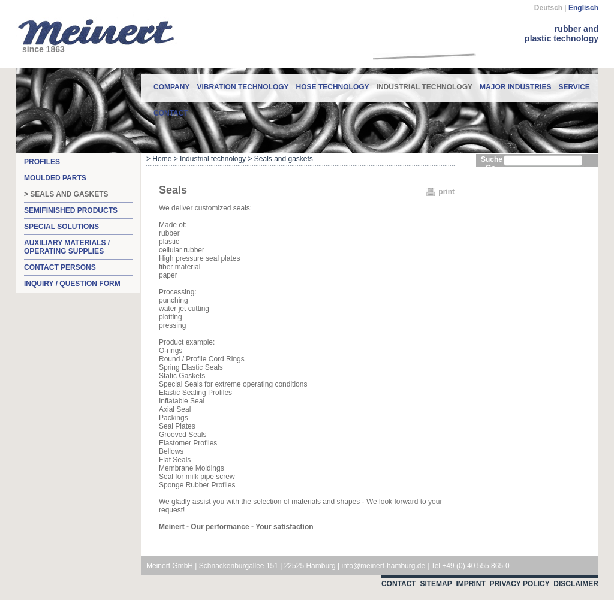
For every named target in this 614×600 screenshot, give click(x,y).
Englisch (583, 8)
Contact (398, 584)
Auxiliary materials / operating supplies (67, 247)
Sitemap (436, 584)
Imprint (470, 584)
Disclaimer (575, 584)
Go (491, 168)
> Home (158, 159)
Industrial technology (424, 82)
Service (573, 87)
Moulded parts (55, 178)
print (446, 192)
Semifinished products (71, 210)
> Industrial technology (210, 159)
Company (171, 87)
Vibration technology (242, 87)
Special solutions (61, 226)
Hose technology (332, 87)
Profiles (42, 162)
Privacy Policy (519, 584)
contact (171, 113)
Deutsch (548, 8)
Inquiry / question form (72, 283)
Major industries (515, 87)
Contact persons (60, 267)
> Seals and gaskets (66, 194)
